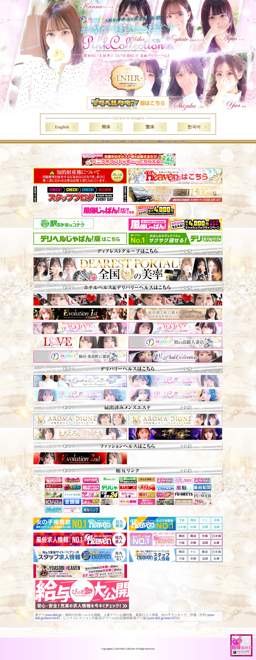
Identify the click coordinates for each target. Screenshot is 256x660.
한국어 (194, 127)
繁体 (150, 127)
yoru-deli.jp (53, 615)
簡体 (106, 127)
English (62, 127)
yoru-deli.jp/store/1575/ (163, 618)
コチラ (120, 86)
